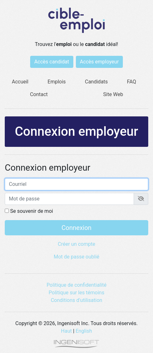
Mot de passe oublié (76, 257)
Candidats (96, 82)
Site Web (113, 94)
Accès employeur (99, 62)
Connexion (76, 228)
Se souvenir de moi (29, 211)
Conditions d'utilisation (76, 300)
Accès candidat (51, 62)
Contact (39, 94)
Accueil (20, 82)
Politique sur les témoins (76, 293)
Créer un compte (76, 244)
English (84, 331)
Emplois (57, 82)
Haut (66, 331)
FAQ (131, 82)
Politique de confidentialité (77, 285)
